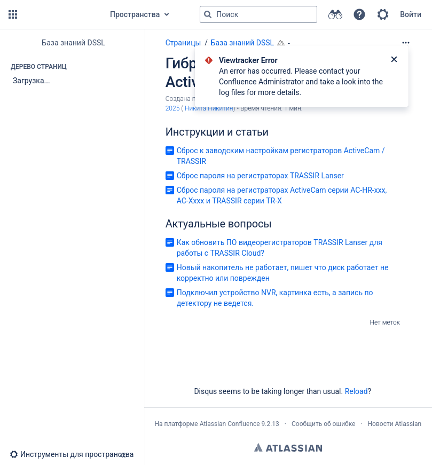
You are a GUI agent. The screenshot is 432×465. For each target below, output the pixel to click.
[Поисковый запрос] (258, 14)
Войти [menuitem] (410, 14)
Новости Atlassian (395, 424)
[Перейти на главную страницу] (59, 14)
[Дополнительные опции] (406, 43)
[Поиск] (207, 14)
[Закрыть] (394, 60)
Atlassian (288, 447)
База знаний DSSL (242, 42)
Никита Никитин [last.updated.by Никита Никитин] (209, 108)
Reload (356, 391)
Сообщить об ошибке (323, 424)
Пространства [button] (135, 14)
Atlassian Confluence (230, 424)
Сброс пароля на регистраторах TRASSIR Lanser (260, 175)
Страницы (183, 42)
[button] (12, 14)
